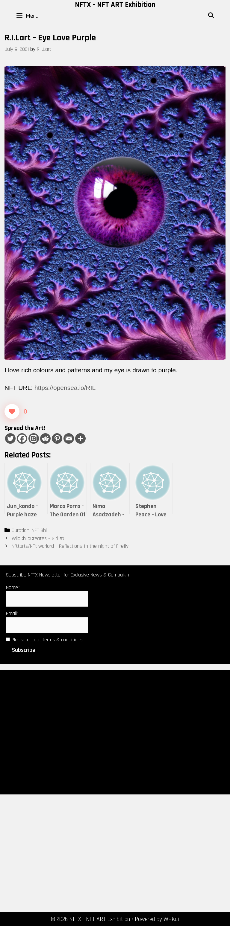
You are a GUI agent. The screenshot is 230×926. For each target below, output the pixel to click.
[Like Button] (11, 411)
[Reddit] (45, 438)
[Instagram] (33, 438)
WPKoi (171, 919)
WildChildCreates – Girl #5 (39, 538)
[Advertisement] (115, 732)
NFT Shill (40, 530)
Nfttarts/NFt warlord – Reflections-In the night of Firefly (70, 546)
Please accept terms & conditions (44, 639)
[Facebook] (22, 438)
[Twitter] (10, 438)
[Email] (68, 438)
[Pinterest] (57, 438)
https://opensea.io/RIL (65, 387)
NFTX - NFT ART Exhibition (115, 5)
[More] (80, 438)
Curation (20, 530)
